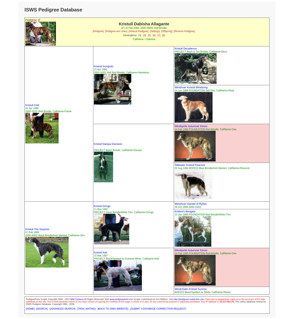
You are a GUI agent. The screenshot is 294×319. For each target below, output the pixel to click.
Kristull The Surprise (37, 229)
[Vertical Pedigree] (138, 31)
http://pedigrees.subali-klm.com (189, 299)
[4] (144, 35)
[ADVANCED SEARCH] (62, 308)
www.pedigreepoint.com (121, 299)
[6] (154, 35)
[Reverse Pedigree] (184, 31)
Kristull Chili (32, 105)
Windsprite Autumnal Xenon (191, 126)
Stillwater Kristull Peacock (190, 165)
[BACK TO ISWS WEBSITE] (113, 308)
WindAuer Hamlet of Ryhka (191, 203)
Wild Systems (77, 299)
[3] (139, 35)
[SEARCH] (42, 308)
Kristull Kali (100, 252)
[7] (159, 35)
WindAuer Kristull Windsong (191, 87)
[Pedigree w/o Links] (116, 31)
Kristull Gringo (102, 206)
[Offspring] (166, 31)
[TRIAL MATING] (86, 308)
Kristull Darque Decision (108, 144)
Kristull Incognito (103, 66)
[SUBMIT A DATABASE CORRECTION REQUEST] (158, 308)
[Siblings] (155, 31)
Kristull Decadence (186, 48)
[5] (149, 35)
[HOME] (30, 308)
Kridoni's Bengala (185, 211)
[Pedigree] (98, 31)
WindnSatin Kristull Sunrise (191, 289)
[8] (163, 35)
